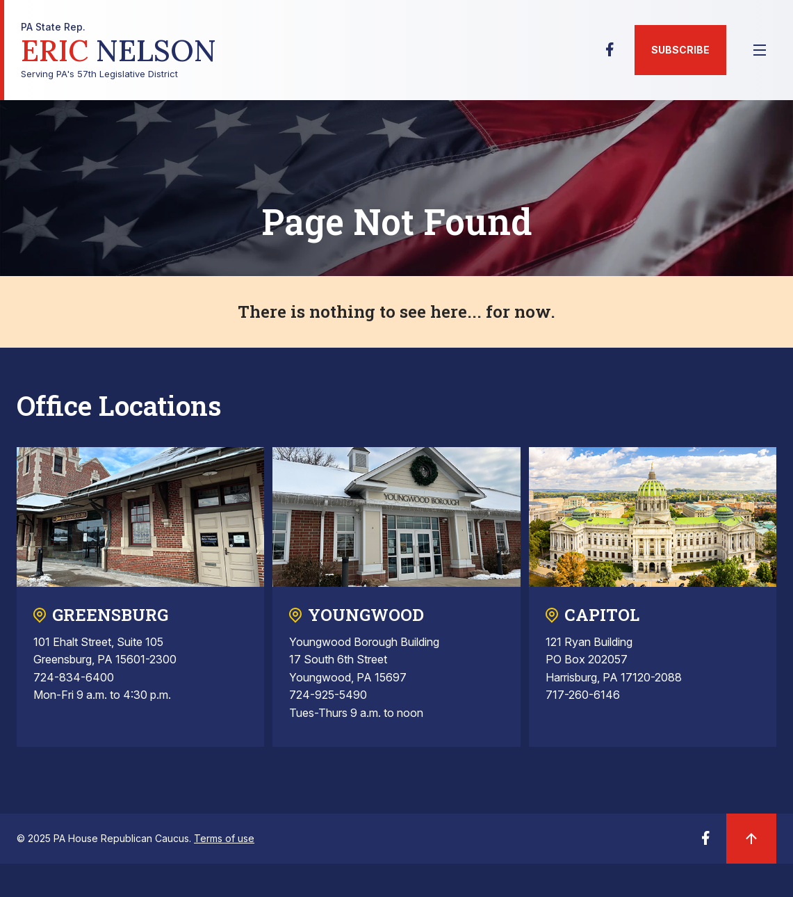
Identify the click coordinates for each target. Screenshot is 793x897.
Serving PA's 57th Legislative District (118, 50)
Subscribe (680, 50)
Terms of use (224, 838)
